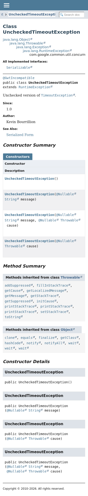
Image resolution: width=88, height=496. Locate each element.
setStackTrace (53, 312)
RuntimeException (34, 87)
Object (67, 330)
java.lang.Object (16, 39)
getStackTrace (43, 296)
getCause (12, 290)
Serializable (18, 67)
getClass (68, 338)
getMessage (14, 296)
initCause (45, 301)
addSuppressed (18, 285)
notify (32, 343)
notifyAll (53, 343)
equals (27, 338)
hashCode (12, 343)
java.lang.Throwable (26, 43)
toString (12, 317)
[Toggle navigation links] (6, 5)
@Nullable (65, 194)
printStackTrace (19, 306)
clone (10, 338)
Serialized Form (20, 135)
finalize (46, 338)
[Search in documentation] (72, 15)
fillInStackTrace (52, 285)
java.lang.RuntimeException (46, 51)
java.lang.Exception (32, 47)
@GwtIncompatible (18, 78)
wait (72, 343)
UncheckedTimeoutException (34, 14)
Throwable (69, 220)
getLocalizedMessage (45, 290)
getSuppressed (18, 301)
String (11, 199)
